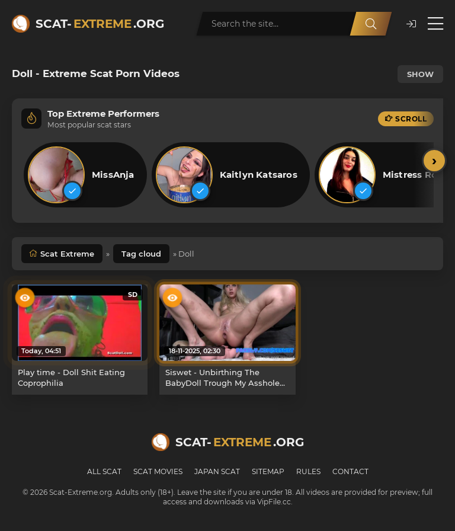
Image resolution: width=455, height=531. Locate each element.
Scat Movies (157, 471)
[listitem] (85, 174)
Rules (308, 471)
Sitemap (268, 471)
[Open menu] (435, 24)
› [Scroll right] (434, 160)
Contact (350, 471)
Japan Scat (217, 471)
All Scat (104, 471)
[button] (411, 24)
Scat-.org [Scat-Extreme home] (100, 24)
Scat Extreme (67, 253)
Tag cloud (141, 253)
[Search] (371, 24)
